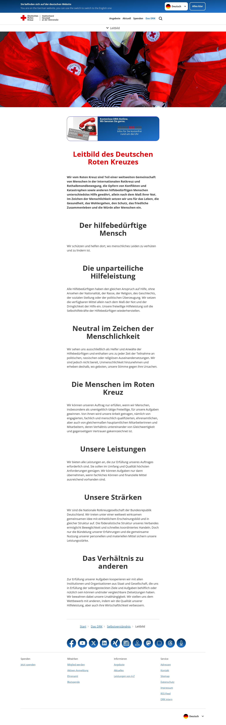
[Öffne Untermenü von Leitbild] (113, 27)
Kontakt (165, 670)
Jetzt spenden (28, 664)
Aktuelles (119, 670)
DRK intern (166, 699)
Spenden (138, 18)
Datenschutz (167, 682)
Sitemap (165, 676)
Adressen (166, 664)
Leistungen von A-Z (124, 676)
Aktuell (127, 18)
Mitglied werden (76, 664)
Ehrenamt (72, 676)
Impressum (167, 687)
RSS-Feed (166, 693)
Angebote (114, 18)
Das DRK (150, 18)
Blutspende (73, 682)
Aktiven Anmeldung (77, 670)
